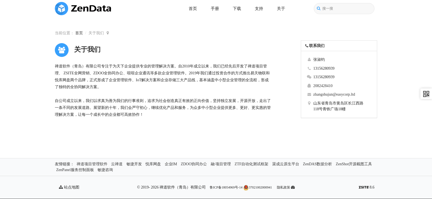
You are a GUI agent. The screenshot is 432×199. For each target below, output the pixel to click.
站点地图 (69, 187)
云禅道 (117, 164)
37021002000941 (257, 187)
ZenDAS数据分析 (317, 164)
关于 (281, 8)
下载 (237, 8)
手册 (215, 8)
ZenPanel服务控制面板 (75, 170)
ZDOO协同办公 (194, 164)
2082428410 (323, 86)
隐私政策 (283, 187)
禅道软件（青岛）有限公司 (183, 187)
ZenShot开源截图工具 (354, 164)
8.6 (366, 187)
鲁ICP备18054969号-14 (226, 187)
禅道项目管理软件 (92, 164)
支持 (259, 8)
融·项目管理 (221, 164)
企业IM (171, 164)
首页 (193, 8)
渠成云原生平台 (285, 164)
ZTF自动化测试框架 (252, 164)
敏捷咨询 (105, 170)
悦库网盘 (153, 164)
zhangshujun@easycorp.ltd (334, 94)
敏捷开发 (134, 164)
